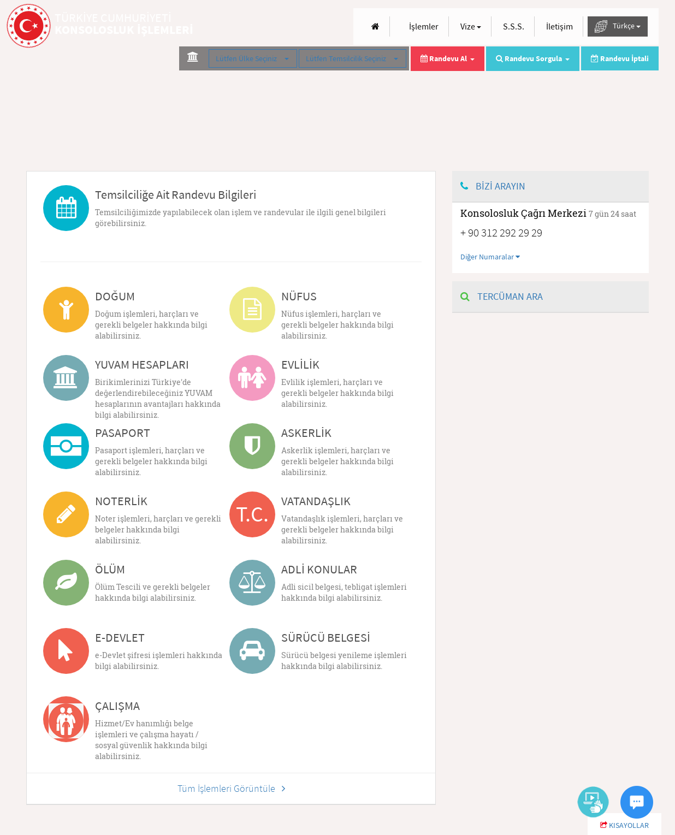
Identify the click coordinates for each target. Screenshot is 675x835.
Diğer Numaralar (490, 257)
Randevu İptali (620, 58)
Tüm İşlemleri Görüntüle (231, 788)
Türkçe (618, 26)
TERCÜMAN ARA (501, 296)
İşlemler (424, 26)
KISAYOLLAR (624, 825)
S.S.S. (513, 26)
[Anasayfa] (375, 26)
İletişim (559, 26)
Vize (470, 26)
